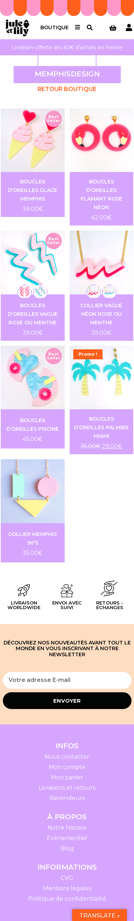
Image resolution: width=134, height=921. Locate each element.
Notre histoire (67, 827)
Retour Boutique (67, 89)
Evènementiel (67, 838)
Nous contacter (67, 756)
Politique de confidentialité (67, 898)
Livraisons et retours (67, 787)
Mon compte (67, 767)
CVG (67, 878)
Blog (67, 848)
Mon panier (67, 777)
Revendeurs (67, 798)
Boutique (54, 27)
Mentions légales (67, 888)
